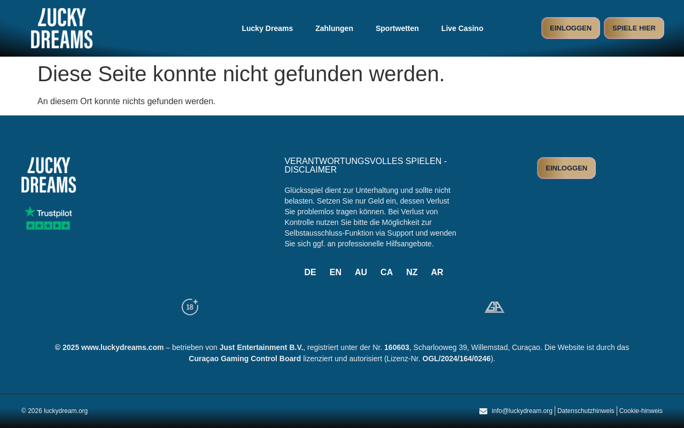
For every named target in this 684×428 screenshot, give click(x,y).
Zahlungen (334, 28)
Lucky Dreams (267, 28)
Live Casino (462, 28)
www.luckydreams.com (122, 347)
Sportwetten (397, 28)
